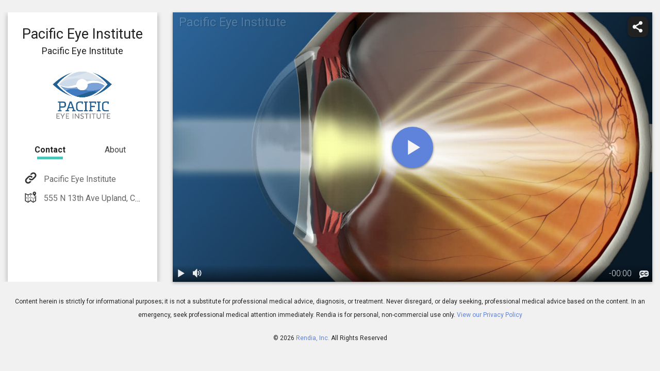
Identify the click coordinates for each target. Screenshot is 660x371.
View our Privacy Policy (489, 314)
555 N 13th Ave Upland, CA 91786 (104, 198)
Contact (50, 150)
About (115, 150)
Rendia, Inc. (312, 338)
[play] (412, 147)
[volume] (197, 273)
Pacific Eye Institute (79, 179)
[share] (638, 26)
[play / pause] (181, 273)
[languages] (644, 274)
